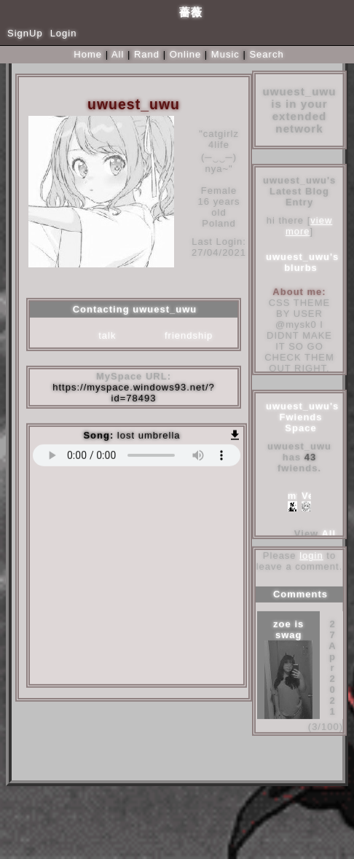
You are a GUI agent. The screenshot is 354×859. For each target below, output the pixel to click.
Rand (147, 54)
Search (266, 54)
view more (309, 227)
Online (186, 54)
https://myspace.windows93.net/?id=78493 (133, 393)
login (311, 556)
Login (63, 33)
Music (225, 54)
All (119, 54)
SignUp (25, 33)
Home (88, 54)
